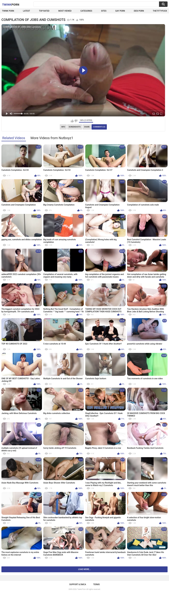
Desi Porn (139, 11)
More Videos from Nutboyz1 (52, 138)
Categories (86, 11)
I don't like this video (75, 121)
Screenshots (75, 127)
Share (87, 127)
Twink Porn (8, 11)
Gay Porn (120, 11)
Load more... (84, 569)
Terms (96, 584)
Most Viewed (64, 11)
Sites (103, 11)
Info (63, 127)
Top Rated (44, 11)
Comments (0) (99, 127)
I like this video (72, 121)
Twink (10, 4)
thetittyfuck (160, 11)
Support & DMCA (77, 584)
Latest (26, 11)
